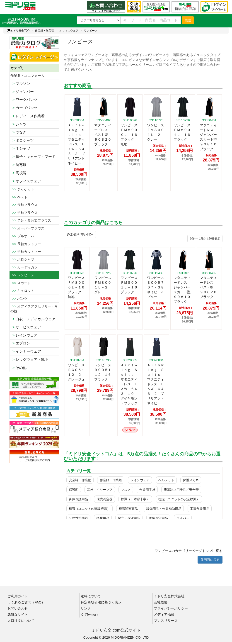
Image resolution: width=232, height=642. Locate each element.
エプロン (20, 343)
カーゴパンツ (23, 108)
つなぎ (18, 132)
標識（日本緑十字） (135, 499)
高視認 (18, 173)
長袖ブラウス (24, 205)
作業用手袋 (147, 489)
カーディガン (24, 267)
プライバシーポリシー (171, 608)
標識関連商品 (128, 508)
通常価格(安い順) (80, 234)
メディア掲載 (164, 614)
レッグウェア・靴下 (29, 359)
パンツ (18, 298)
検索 (188, 20)
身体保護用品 (78, 499)
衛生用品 (103, 518)
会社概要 (160, 602)
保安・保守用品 (129, 518)
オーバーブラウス (27, 228)
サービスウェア (25, 327)
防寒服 (18, 165)
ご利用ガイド (17, 596)
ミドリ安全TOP (18, 30)
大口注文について (21, 620)
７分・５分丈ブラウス (30, 220)
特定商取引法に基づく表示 (101, 602)
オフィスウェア (68, 30)
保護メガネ (191, 480)
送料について (91, 596)
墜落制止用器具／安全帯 (181, 489)
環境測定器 (104, 499)
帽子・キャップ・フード (33, 157)
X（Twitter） (90, 614)
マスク (125, 489)
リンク (86, 608)
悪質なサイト (17, 614)
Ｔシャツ (20, 148)
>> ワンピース (22, 275)
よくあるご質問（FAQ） (26, 602)
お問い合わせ (17, 608)
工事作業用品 (199, 508)
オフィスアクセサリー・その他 (34, 308)
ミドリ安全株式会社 (169, 596)
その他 (18, 368)
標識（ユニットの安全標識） (179, 499)
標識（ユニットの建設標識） (89, 508)
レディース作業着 (27, 116)
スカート (20, 283)
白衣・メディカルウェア (33, 319)
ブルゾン (20, 83)
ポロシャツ (22, 140)
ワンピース (90, 30)
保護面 (73, 489)
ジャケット (22, 189)
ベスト (18, 197)
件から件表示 (205, 238)
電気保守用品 (158, 518)
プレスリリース (166, 620)
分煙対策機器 (78, 518)
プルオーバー (24, 236)
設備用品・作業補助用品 (163, 508)
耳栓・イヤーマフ (99, 489)
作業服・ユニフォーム (27, 76)
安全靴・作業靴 (80, 480)
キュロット (22, 291)
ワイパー (182, 518)
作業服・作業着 (44, 30)
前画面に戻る (210, 559)
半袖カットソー (25, 252)
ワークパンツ (23, 100)
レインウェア (23, 335)
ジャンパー (22, 92)
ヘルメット (166, 480)
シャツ (18, 124)
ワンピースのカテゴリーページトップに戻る (188, 551)
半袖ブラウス (24, 213)
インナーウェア (25, 351)
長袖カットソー (25, 244)
